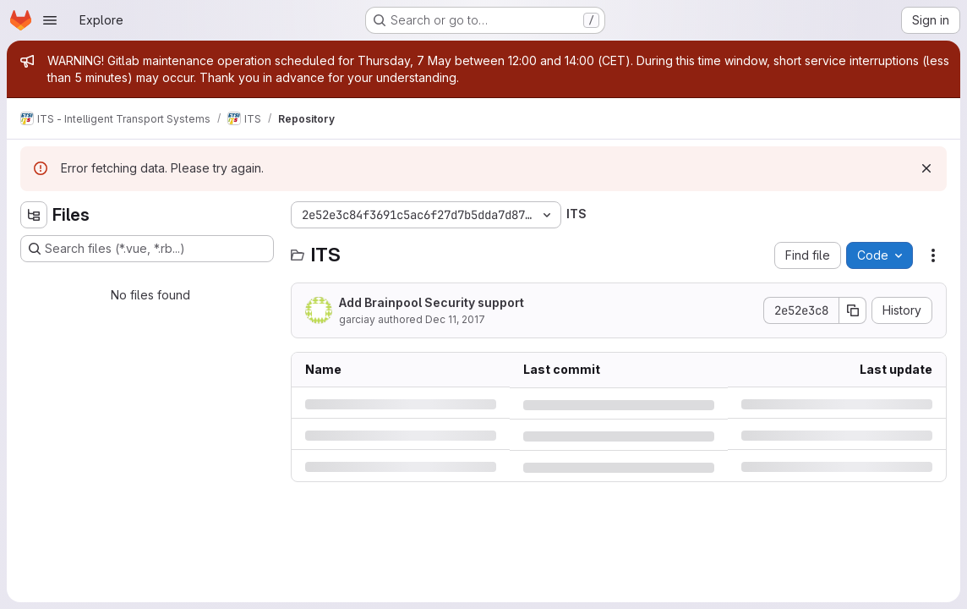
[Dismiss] (926, 168)
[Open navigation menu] (49, 20)
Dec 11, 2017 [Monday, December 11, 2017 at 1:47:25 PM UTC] (455, 319)
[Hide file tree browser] (33, 214)
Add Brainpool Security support (431, 302)
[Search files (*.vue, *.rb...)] (147, 248)
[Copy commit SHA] (852, 310)
